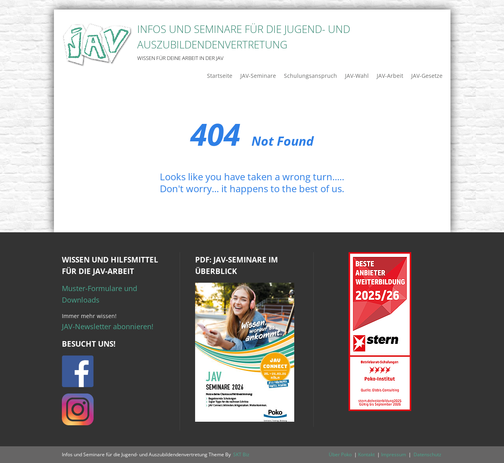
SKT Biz (241, 454)
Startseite (219, 75)
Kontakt (366, 454)
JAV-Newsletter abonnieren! (107, 326)
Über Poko (340, 454)
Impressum (393, 454)
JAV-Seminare (258, 75)
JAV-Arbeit (390, 75)
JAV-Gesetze (427, 75)
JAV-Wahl (357, 75)
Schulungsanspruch (310, 75)
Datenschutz (427, 454)
